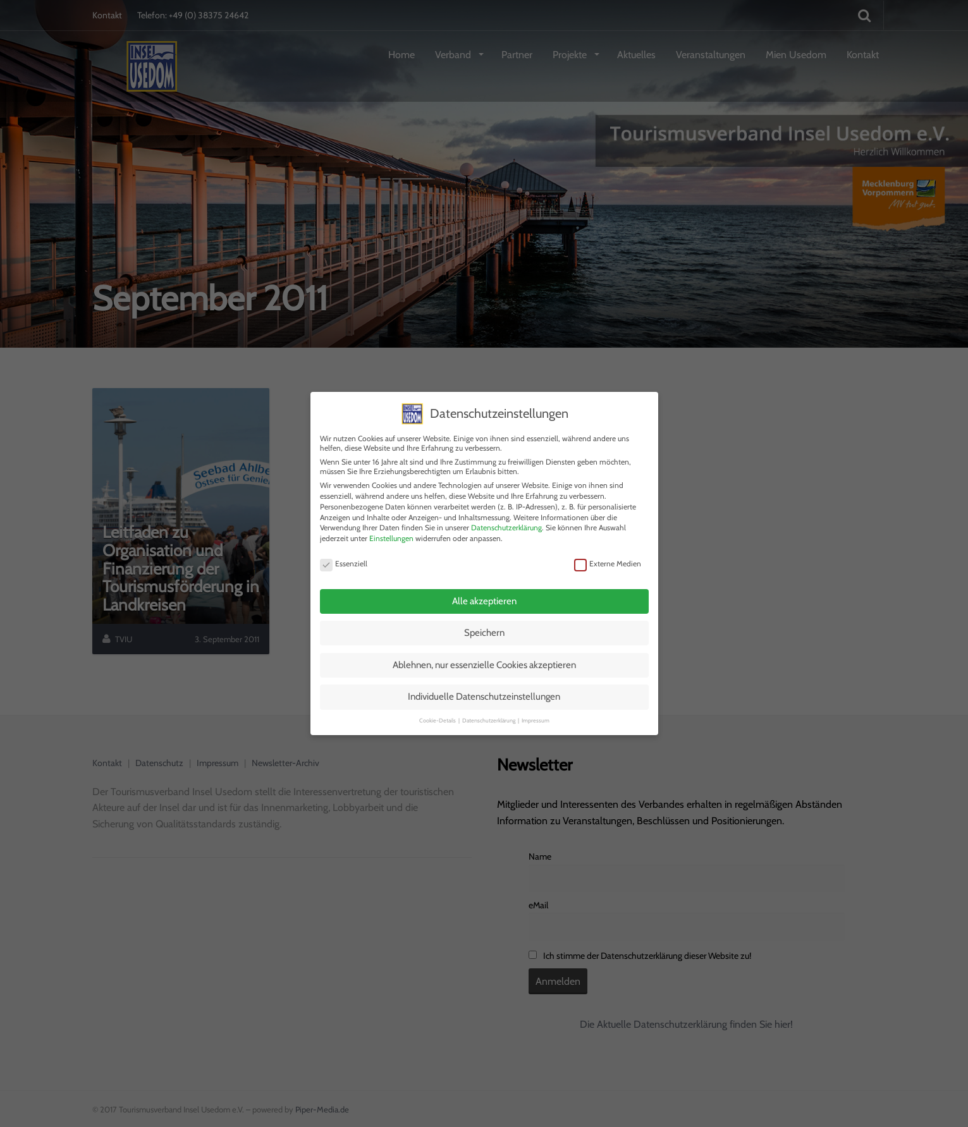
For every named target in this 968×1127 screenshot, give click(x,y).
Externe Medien (607, 559)
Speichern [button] (484, 629)
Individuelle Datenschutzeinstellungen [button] (484, 693)
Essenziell (343, 559)
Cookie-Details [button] (438, 716)
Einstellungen (391, 535)
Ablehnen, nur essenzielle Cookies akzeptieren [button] (484, 661)
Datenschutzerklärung (506, 524)
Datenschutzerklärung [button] (489, 716)
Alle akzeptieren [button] (484, 597)
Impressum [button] (535, 716)
